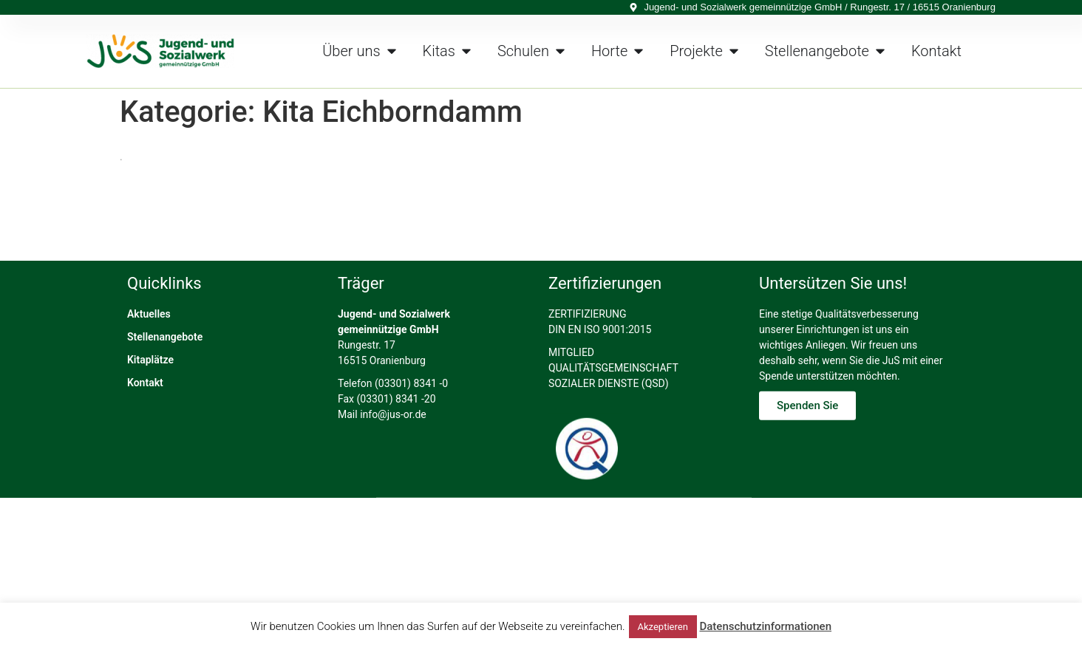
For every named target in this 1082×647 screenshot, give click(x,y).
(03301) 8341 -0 (411, 460)
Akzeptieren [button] (663, 626)
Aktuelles (149, 391)
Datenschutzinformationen (765, 626)
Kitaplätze (150, 436)
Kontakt (145, 459)
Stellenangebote (165, 414)
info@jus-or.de (393, 491)
